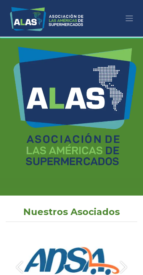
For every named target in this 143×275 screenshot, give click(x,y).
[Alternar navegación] (129, 18)
